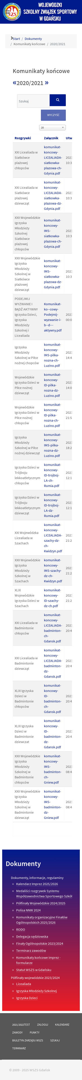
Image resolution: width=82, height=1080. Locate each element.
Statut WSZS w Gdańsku (33, 970)
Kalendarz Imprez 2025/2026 (37, 884)
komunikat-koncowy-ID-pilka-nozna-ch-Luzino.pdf (52, 415)
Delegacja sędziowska (32, 936)
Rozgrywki (23, 138)
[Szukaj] (58, 100)
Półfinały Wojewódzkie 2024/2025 (40, 903)
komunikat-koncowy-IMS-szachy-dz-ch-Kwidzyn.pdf (53, 570)
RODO (20, 929)
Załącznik (51, 138)
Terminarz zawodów (31, 950)
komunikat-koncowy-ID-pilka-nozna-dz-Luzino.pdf (52, 385)
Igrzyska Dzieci (27, 998)
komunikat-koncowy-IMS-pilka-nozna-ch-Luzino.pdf (52, 355)
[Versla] (41, 11)
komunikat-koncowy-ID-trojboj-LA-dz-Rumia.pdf (52, 505)
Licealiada (23, 984)
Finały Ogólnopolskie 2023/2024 (39, 943)
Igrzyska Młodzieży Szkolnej (36, 991)
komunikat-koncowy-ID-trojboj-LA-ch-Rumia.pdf (52, 475)
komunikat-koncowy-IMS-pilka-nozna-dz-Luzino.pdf (52, 445)
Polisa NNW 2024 (28, 910)
